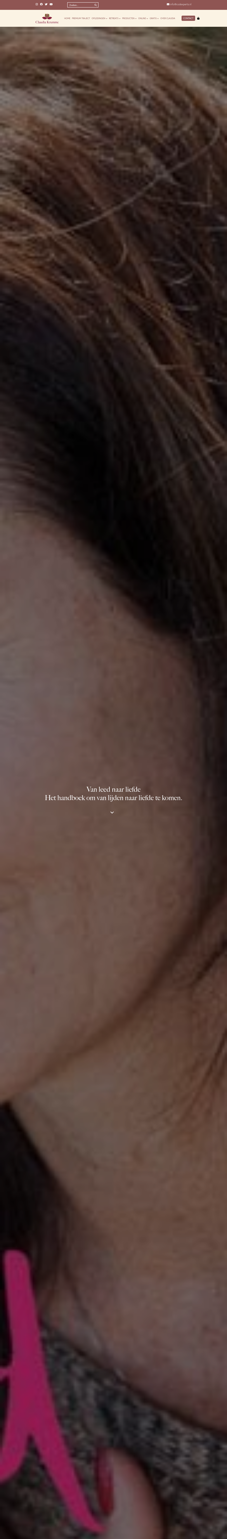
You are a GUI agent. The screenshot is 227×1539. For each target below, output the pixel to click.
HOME (67, 18)
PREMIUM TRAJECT (81, 18)
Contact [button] (188, 18)
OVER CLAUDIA (167, 18)
